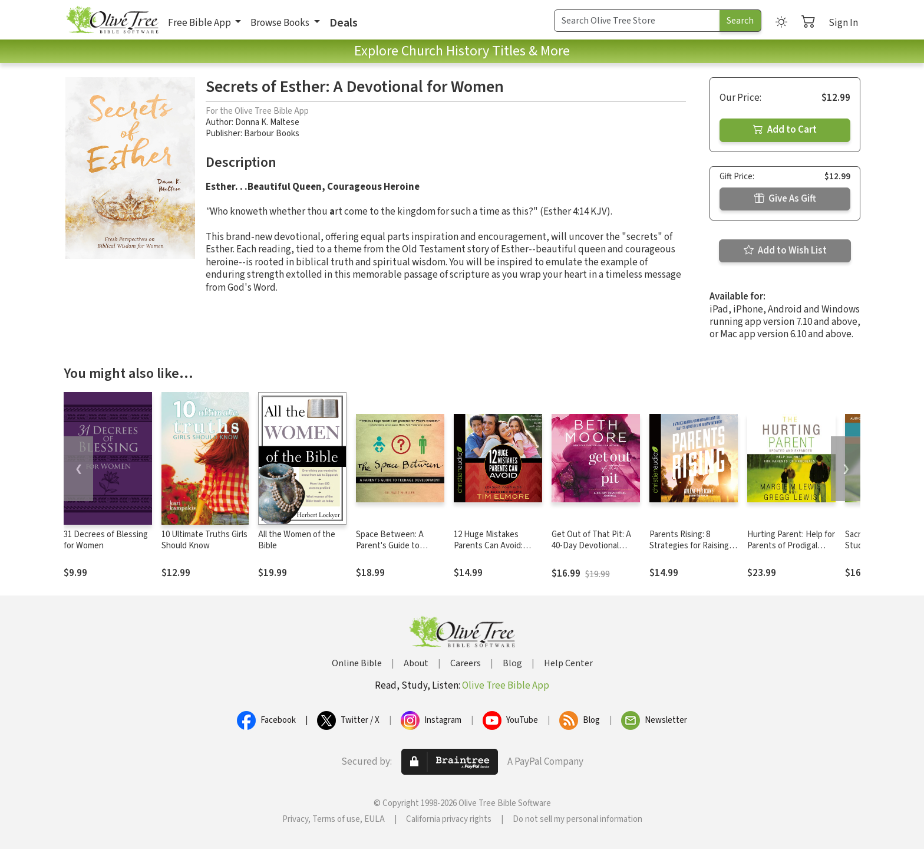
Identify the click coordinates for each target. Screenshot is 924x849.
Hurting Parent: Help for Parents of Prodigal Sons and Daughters (791, 545)
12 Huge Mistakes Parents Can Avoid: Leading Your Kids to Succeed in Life (491, 551)
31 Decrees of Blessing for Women (106, 540)
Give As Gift (785, 199)
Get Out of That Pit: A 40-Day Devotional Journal (591, 545)
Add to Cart (785, 130)
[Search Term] (637, 20)
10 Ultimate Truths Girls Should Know (204, 540)
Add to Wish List (785, 250)
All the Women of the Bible (296, 540)
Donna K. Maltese (267, 122)
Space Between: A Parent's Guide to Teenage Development (398, 545)
